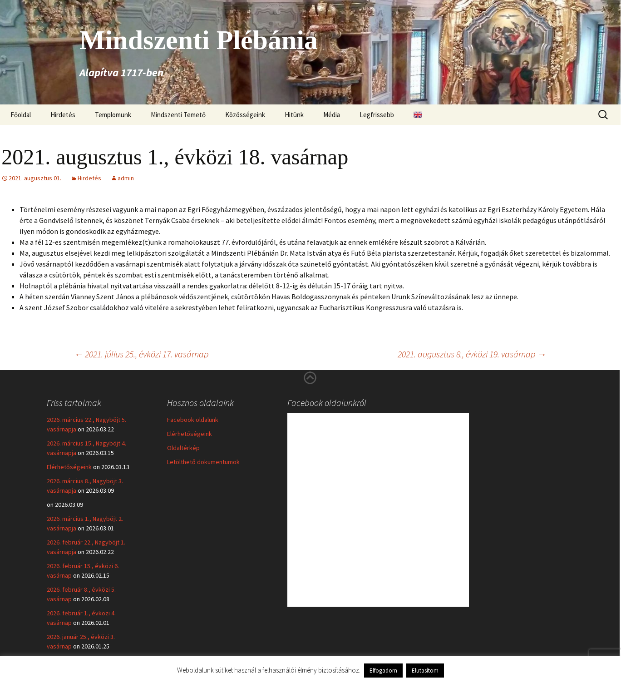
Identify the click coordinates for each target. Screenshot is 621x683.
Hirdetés (62, 114)
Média (331, 114)
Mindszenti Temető (178, 114)
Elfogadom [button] (383, 670)
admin (126, 178)
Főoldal (20, 114)
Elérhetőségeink (69, 467)
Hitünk (294, 114)
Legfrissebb (377, 114)
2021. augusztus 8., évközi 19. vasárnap (472, 354)
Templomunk (113, 114)
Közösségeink (245, 114)
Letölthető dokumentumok (203, 462)
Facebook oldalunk (192, 420)
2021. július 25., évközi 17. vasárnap (141, 354)
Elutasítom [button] (425, 670)
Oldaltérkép (183, 448)
